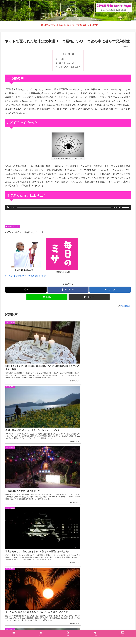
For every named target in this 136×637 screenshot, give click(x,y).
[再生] (8, 207)
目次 (64, 54)
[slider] (64, 207)
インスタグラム (70, 629)
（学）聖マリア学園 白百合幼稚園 (18, 615)
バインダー (96, 629)
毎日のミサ (84, 629)
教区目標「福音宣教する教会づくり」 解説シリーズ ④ (29, 495)
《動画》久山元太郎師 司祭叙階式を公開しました (27, 508)
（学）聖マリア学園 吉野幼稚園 (17, 611)
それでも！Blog (12, 227)
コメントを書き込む (68, 457)
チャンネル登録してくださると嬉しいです (25, 276)
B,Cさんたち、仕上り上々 (69, 67)
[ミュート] (120, 207)
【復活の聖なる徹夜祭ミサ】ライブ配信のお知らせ (27, 522)
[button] (89, 297)
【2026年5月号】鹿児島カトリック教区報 (23, 502)
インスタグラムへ (68, 592)
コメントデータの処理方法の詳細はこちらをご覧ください (96, 465)
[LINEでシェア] (47, 297)
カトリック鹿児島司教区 (19, 490)
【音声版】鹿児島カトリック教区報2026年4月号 (26, 515)
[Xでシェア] (26, 290)
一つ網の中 (62, 59)
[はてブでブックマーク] (110, 290)
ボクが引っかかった (66, 63)
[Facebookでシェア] (68, 290)
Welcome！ (40, 629)
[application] (68, 207)
